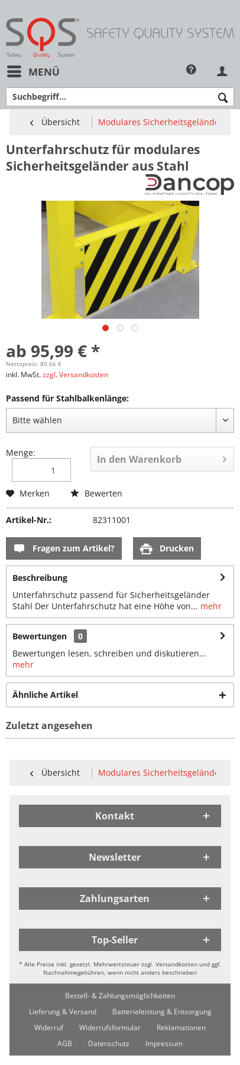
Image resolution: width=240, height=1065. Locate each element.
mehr (210, 606)
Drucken (167, 549)
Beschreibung (39, 577)
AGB (64, 1043)
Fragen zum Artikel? (64, 549)
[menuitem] (33, 71)
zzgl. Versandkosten (75, 375)
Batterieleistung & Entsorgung (162, 1012)
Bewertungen (39, 636)
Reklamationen (181, 1027)
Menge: (20, 452)
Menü (33, 70)
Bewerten (96, 493)
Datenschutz (108, 1043)
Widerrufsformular (110, 1027)
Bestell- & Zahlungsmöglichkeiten (120, 996)
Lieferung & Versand (62, 1012)
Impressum (164, 1043)
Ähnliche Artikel (45, 694)
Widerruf (48, 1027)
